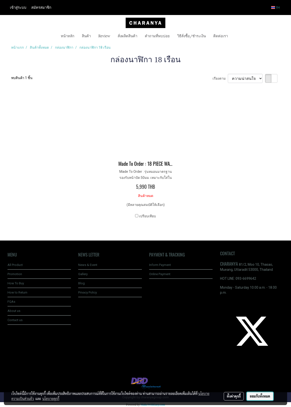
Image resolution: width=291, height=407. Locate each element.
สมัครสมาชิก (41, 7)
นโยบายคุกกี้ (50, 398)
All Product (15, 265)
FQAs (11, 301)
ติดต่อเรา (220, 35)
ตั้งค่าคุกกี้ (234, 396)
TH (275, 7)
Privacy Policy (87, 292)
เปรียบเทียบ (147, 216)
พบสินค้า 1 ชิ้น (21, 78)
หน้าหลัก (67, 35)
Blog (81, 283)
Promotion (15, 274)
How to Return (17, 292)
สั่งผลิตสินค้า (127, 35)
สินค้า (86, 35)
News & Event (87, 265)
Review (104, 35)
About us (14, 311)
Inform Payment (160, 265)
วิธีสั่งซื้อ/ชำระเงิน (191, 35)
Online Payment (159, 274)
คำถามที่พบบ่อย (157, 35)
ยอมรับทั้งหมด (260, 396)
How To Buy (16, 283)
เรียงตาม (220, 78)
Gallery (83, 274)
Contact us (15, 320)
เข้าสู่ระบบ (18, 7)
